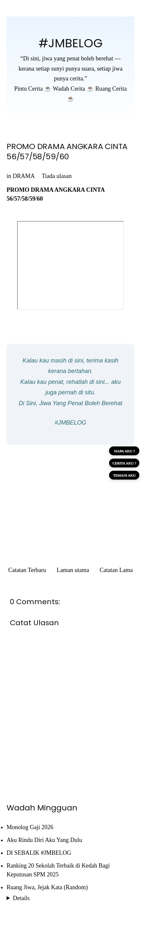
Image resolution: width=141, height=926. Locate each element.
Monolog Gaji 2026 (30, 827)
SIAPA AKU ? (124, 451)
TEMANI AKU (124, 475)
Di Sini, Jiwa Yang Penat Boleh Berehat (71, 403)
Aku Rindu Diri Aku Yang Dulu (44, 840)
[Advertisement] (70, 497)
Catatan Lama (116, 570)
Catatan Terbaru (27, 570)
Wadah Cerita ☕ (73, 88)
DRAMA (24, 176)
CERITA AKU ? (124, 463)
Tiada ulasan (57, 176)
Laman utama (73, 570)
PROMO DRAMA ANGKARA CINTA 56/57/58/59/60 (67, 151)
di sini (75, 360)
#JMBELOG (71, 43)
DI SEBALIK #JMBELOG (39, 852)
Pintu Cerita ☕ (32, 88)
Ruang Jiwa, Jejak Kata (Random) (47, 887)
